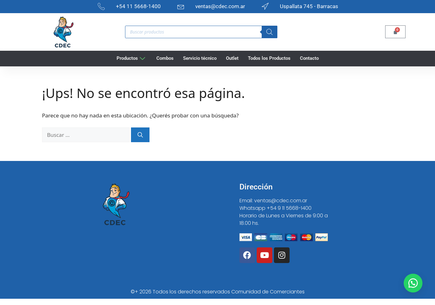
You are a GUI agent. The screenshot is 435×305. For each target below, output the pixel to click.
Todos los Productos (269, 58)
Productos (131, 58)
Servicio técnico (200, 58)
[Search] (269, 32)
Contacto (309, 58)
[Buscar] (140, 134)
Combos (165, 58)
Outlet (232, 58)
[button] (413, 283)
